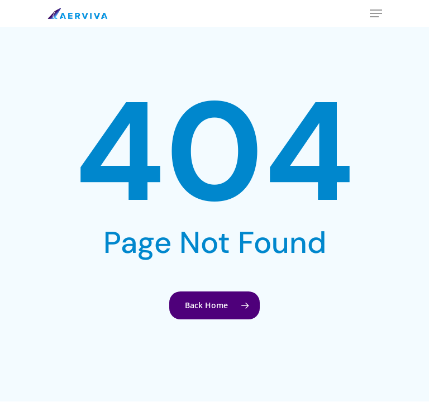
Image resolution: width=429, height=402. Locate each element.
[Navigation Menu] (376, 13)
